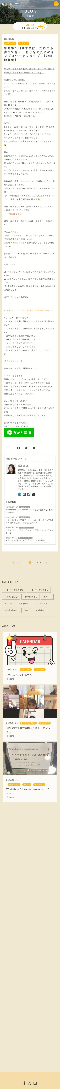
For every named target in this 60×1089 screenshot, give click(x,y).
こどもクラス (41, 605)
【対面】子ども (30, 598)
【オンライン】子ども (26, 528)
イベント (47, 598)
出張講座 (40, 612)
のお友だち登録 (23, 243)
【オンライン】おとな (25, 538)
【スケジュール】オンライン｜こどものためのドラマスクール (29, 531)
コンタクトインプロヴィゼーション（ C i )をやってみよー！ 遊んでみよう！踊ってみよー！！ (30, 521)
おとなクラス (23, 43)
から (16, 236)
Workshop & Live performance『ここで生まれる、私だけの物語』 (29, 511)
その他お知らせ (11, 612)
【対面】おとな (10, 43)
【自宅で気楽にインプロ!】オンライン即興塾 (26, 541)
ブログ (27, 612)
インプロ (8, 605)
